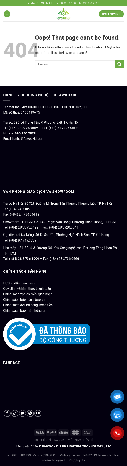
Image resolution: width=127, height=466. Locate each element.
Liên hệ (88, 439)
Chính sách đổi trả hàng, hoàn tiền (28, 305)
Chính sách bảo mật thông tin (24, 311)
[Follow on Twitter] (22, 413)
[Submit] (119, 64)
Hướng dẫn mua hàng (19, 283)
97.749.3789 (27, 240)
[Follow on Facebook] (7, 413)
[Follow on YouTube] (37, 413)
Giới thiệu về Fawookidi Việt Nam (57, 439)
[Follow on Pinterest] (30, 413)
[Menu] (7, 13)
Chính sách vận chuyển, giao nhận (27, 294)
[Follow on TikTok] (14, 413)
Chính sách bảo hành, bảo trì (24, 300)
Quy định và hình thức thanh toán (27, 289)
